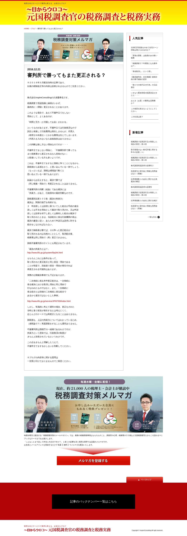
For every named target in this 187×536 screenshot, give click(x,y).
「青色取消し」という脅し (141, 71)
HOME (26, 28)
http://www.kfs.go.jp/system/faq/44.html (45, 252)
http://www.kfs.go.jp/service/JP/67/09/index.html (49, 301)
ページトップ (144, 480)
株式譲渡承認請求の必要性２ (142, 166)
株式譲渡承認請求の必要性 (141, 187)
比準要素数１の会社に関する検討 (144, 201)
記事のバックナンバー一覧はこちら (93, 501)
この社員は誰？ (137, 117)
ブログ (33, 28)
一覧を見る (152, 217)
